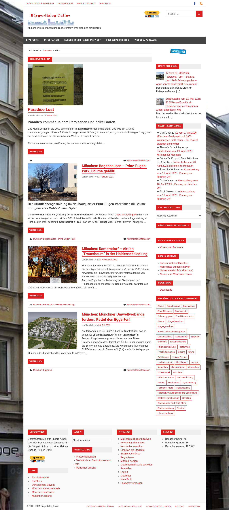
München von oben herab (46, 488)
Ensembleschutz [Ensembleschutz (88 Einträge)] (178, 341)
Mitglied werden (86, 3)
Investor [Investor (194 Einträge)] (195, 362)
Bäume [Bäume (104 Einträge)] (161, 321)
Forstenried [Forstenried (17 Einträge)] (184, 347)
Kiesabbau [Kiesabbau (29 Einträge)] (163, 367)
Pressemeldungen (86, 456)
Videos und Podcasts (171, 247)
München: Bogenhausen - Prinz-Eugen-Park (54, 239)
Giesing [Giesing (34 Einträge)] (181, 352)
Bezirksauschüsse (130, 453)
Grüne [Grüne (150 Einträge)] (191, 352)
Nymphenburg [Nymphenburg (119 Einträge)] (189, 382)
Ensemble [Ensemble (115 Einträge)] (162, 341)
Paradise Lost (41, 109)
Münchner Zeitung (42, 496)
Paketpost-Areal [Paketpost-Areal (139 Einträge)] (165, 388)
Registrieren (65, 3)
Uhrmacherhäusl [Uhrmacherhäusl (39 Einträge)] (165, 413)
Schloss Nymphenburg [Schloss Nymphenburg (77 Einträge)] (168, 398)
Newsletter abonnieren (40, 3)
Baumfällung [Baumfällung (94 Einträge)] (189, 306)
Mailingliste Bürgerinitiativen (175, 266)
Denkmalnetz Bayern (43, 485)
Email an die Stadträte (132, 450)
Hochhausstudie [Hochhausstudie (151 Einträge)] (165, 362)
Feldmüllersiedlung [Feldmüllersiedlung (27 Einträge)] (167, 347)
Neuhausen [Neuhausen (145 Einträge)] (173, 382)
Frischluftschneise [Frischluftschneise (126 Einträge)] (166, 352)
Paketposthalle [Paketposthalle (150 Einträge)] (183, 388)
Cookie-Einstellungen (158, 506)
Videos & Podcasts (145, 40)
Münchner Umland (86, 467)
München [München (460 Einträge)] (177, 372)
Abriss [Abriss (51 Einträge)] (161, 306)
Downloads (166, 289)
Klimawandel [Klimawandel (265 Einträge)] (164, 372)
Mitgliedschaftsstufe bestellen (136, 464)
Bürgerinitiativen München (174, 263)
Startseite (32, 40)
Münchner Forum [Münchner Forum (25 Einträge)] (166, 377)
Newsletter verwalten (131, 446)
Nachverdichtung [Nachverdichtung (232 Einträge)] (185, 377)
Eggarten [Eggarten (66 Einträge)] (195, 336)
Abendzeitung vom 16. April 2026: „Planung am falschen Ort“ (178, 173)
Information (51, 40)
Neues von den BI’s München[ (176, 270)
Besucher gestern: (175, 442)
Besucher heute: (174, 439)
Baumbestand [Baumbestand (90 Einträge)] (173, 306)
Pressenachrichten (117, 40)
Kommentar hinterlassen (138, 160)
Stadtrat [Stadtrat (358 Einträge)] (180, 408)
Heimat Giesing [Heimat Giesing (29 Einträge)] (179, 357)
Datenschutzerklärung (100, 506)
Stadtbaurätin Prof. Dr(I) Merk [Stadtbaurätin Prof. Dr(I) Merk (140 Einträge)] (172, 403)
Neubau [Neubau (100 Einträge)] (161, 382)
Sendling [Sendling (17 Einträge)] (186, 398)
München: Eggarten (42, 370)
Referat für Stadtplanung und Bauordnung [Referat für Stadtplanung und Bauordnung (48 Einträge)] (177, 393)
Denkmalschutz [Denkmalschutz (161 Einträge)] (165, 336)
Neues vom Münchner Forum (176, 274)
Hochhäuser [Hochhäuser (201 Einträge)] (182, 362)
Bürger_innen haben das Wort (82, 40)
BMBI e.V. (37, 481)
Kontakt (179, 506)
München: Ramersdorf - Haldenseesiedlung (53, 304)
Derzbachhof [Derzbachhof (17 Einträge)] (181, 336)
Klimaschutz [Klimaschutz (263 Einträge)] (193, 367)
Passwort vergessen (131, 483)
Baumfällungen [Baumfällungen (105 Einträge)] (165, 311)
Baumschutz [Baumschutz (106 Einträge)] (181, 311)
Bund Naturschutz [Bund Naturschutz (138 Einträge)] (184, 316)
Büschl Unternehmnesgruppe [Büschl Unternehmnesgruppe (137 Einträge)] (171, 331)
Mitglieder (125, 475)
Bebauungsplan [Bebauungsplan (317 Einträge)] (165, 316)
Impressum (194, 506)
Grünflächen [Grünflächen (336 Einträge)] (163, 357)
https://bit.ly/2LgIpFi (126, 214)
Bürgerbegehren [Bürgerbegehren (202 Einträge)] (175, 321)
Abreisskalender (40, 477)
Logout (124, 472)
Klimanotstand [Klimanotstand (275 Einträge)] (178, 367)
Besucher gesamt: (175, 446)
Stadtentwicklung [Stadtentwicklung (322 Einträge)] (166, 408)
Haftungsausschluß (130, 506)
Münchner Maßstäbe (43, 492)
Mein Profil (126, 479)
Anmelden (105, 3)
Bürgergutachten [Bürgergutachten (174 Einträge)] (166, 326)
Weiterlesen (35, 151)
